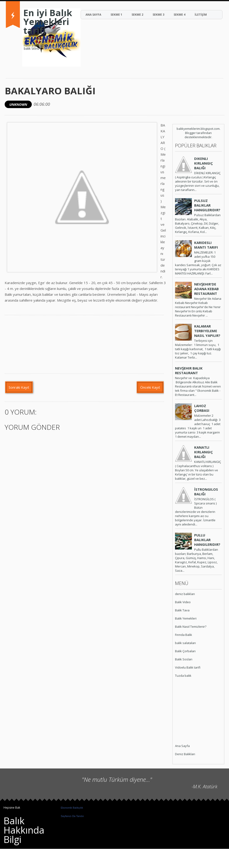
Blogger (190, 133)
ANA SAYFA (93, 15)
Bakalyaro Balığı (50, 90)
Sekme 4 (179, 15)
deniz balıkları (185, 594)
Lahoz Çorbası (201, 408)
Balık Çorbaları (185, 651)
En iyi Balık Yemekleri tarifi (47, 21)
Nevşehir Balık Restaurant (189, 370)
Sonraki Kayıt (19, 387)
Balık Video (183, 602)
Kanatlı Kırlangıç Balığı (203, 452)
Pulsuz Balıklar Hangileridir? (207, 205)
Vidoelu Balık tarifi (187, 667)
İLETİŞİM (201, 15)
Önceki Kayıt (150, 387)
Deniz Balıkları (185, 754)
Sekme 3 (158, 15)
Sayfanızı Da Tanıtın (72, 816)
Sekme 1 (116, 15)
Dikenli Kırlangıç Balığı (203, 163)
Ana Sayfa (182, 746)
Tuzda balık (183, 675)
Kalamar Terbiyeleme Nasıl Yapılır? (207, 331)
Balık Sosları (183, 659)
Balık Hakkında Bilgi (24, 830)
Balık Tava (182, 610)
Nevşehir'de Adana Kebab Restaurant (206, 289)
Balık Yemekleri (186, 618)
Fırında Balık (183, 635)
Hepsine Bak (12, 808)
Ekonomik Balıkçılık (72, 807)
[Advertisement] (189, 711)
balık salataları (185, 643)
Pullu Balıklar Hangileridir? (207, 540)
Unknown (18, 104)
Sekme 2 (137, 15)
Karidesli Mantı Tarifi (206, 245)
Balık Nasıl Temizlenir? (190, 626)
